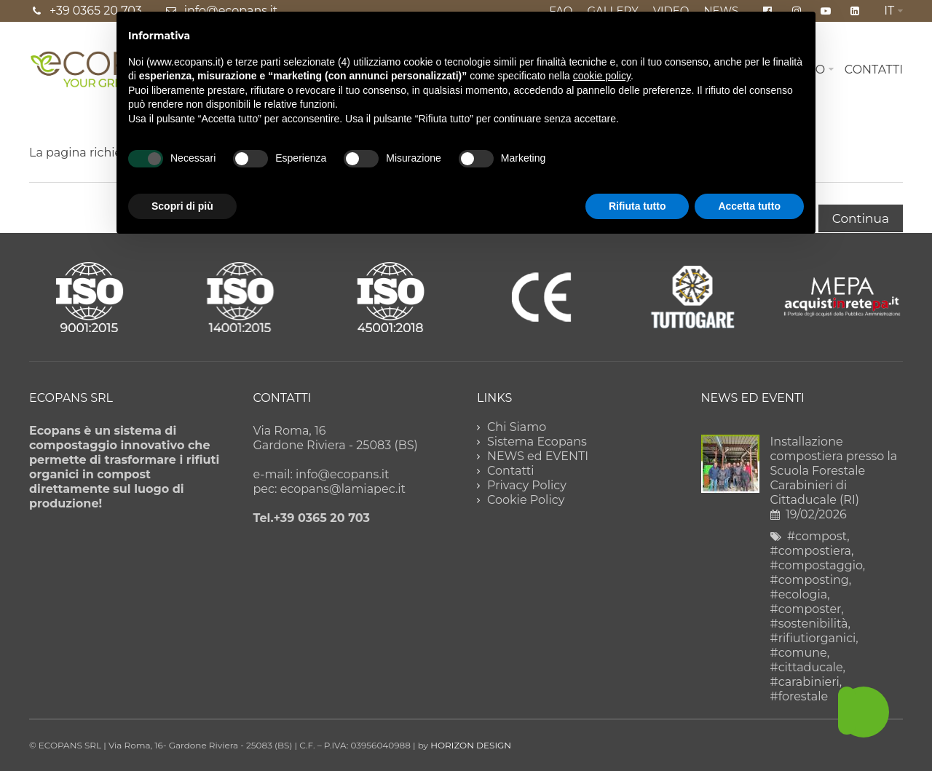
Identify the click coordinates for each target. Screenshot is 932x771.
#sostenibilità (809, 623)
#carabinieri (805, 682)
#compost (817, 536)
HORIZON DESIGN (470, 745)
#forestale (799, 696)
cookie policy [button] (602, 76)
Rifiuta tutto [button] (637, 206)
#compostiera (810, 551)
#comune (798, 653)
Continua (860, 218)
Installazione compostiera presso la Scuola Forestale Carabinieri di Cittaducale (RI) (834, 471)
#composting (809, 580)
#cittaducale (806, 667)
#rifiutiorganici (813, 638)
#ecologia (799, 594)
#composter (806, 609)
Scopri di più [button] (182, 206)
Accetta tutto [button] (749, 206)
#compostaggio (816, 565)
